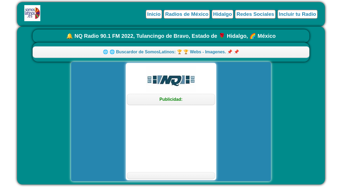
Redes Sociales (255, 14)
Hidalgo (222, 14)
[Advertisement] (171, 138)
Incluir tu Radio (297, 14)
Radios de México (186, 14)
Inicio (154, 14)
